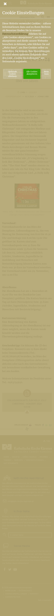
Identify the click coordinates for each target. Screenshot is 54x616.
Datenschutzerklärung (15, 33)
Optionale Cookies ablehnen (12, 73)
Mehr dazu (46, 72)
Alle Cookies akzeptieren (31, 72)
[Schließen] (27, 3)
